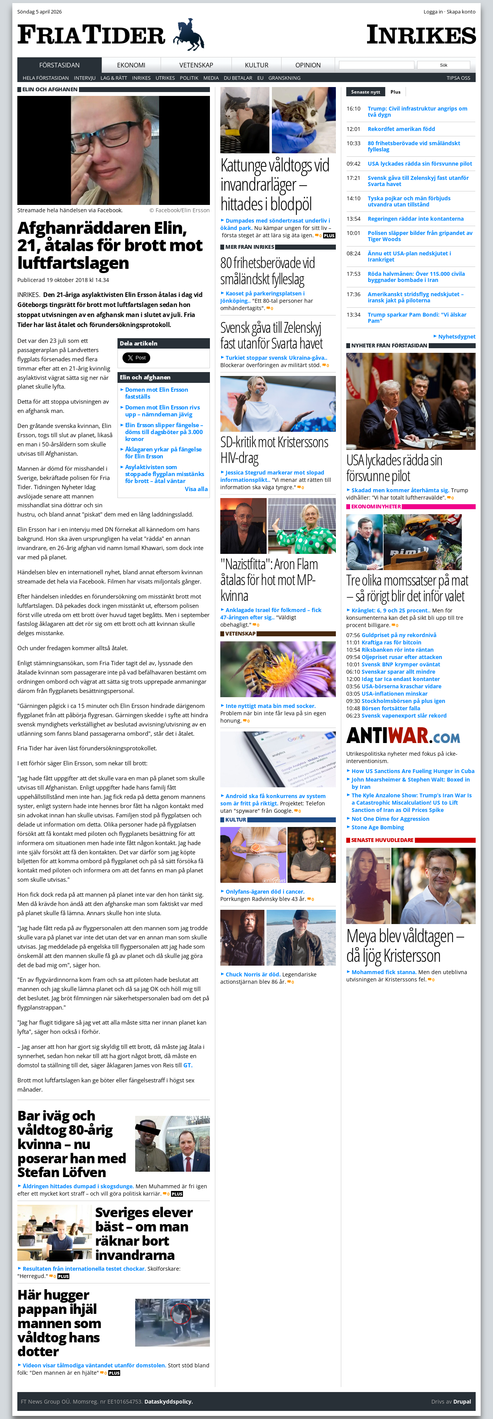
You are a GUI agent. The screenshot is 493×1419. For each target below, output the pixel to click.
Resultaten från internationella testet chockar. (84, 1268)
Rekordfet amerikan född (401, 129)
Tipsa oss (458, 77)
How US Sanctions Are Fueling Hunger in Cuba (413, 771)
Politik (189, 77)
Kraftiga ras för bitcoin (391, 642)
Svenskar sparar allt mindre (398, 671)
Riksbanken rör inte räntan (398, 649)
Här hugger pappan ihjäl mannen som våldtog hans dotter (59, 1322)
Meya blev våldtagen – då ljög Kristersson (405, 945)
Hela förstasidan (46, 77)
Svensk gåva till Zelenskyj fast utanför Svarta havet (418, 181)
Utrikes (165, 77)
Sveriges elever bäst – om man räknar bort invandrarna (143, 1233)
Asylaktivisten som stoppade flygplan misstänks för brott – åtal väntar (164, 474)
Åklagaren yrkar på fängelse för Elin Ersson (163, 452)
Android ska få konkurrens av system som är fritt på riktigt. (273, 799)
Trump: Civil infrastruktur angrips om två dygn (418, 111)
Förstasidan (59, 65)
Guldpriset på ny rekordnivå (399, 635)
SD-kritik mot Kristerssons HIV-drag (274, 449)
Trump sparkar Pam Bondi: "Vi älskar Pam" (417, 317)
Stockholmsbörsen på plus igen (403, 700)
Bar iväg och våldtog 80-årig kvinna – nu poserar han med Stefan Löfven (71, 1143)
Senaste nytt (368, 91)
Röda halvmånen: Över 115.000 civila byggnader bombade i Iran (416, 276)
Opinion (308, 65)
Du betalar (238, 77)
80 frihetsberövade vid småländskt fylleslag (414, 146)
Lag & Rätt (114, 77)
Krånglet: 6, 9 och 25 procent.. (391, 610)
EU (260, 77)
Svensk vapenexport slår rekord (404, 715)
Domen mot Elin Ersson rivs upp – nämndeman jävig (162, 410)
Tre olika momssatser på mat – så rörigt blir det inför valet (407, 587)
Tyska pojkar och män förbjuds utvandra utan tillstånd (409, 201)
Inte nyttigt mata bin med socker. (271, 706)
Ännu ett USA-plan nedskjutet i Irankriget (409, 256)
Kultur (256, 65)
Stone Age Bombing (378, 827)
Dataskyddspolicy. (168, 1401)
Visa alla (196, 489)
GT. (188, 1065)
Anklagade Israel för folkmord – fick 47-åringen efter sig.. (271, 613)
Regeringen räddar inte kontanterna (416, 218)
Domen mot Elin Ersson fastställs (156, 393)
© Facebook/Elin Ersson (179, 210)
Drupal (462, 1401)
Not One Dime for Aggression (390, 818)
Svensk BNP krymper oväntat (401, 664)
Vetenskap (196, 65)
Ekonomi (131, 65)
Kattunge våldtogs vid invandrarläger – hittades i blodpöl (274, 184)
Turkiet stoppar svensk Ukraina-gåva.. (276, 357)
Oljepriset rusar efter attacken (402, 657)
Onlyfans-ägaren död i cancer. (265, 891)
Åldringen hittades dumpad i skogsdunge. (78, 1186)
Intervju (85, 77)
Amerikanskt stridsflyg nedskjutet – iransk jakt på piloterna (416, 297)
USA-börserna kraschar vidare (401, 686)
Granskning (284, 77)
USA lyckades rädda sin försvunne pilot (420, 163)
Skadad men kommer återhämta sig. (400, 490)
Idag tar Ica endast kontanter (401, 679)
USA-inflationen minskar (395, 693)
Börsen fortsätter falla (391, 708)
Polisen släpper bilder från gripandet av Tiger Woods (420, 236)
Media (211, 77)
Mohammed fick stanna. (384, 972)
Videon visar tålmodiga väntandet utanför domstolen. (94, 1365)
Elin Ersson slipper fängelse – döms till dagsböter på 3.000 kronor (164, 432)
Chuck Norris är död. (253, 974)
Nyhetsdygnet (457, 336)
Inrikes (141, 77)
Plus (396, 92)
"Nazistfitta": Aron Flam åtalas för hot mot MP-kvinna (269, 579)
